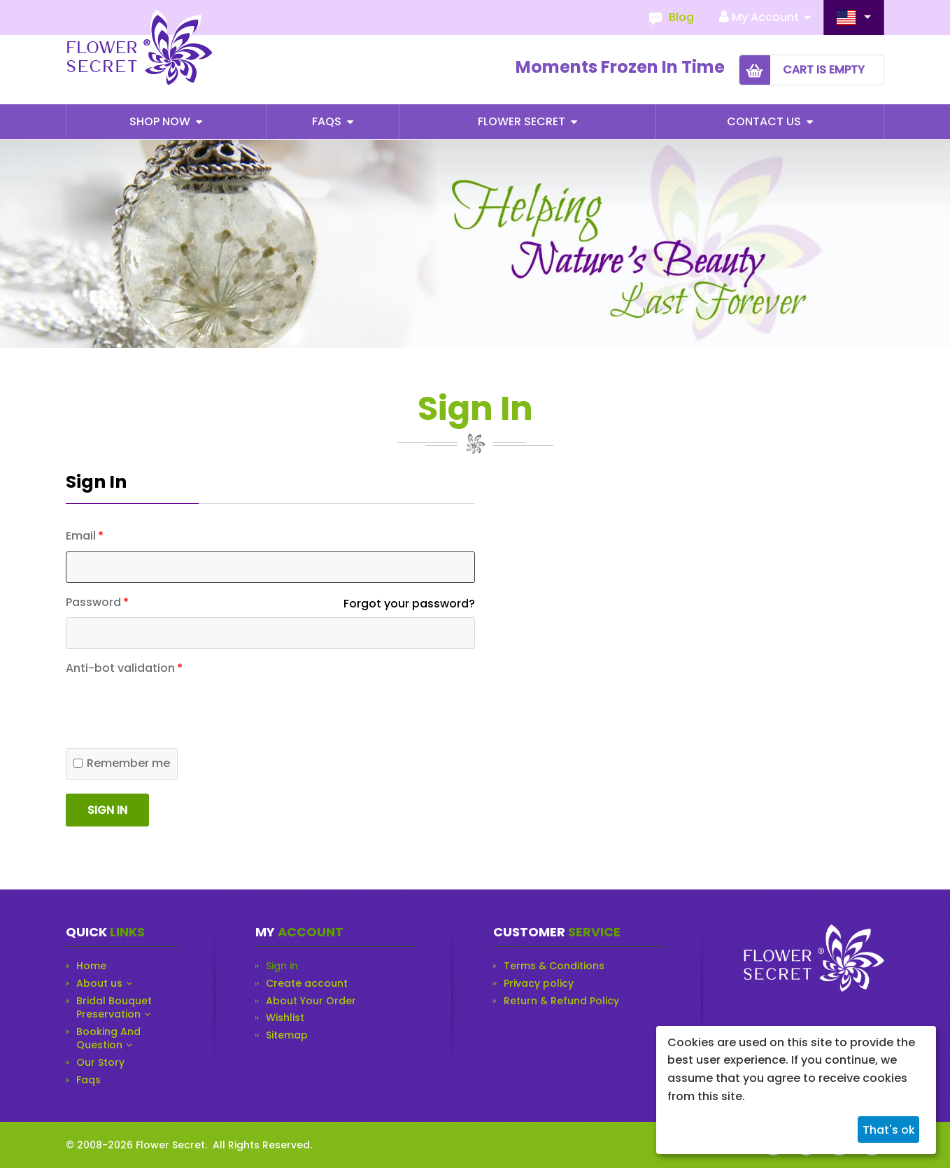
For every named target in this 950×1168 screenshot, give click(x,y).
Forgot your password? (409, 604)
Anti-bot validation (120, 668)
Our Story (100, 1062)
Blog (681, 17)
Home (91, 966)
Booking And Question (108, 1039)
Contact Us (765, 121)
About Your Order (311, 1001)
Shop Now (161, 121)
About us (99, 983)
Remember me (121, 763)
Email (81, 536)
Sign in (107, 810)
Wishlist (285, 1018)
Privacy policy (539, 983)
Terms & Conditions (554, 966)
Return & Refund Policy (561, 1001)
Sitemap (287, 1035)
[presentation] (172, 784)
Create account (307, 983)
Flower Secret (523, 121)
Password (93, 602)
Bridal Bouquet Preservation (114, 1008)
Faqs (328, 121)
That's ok (889, 1130)
